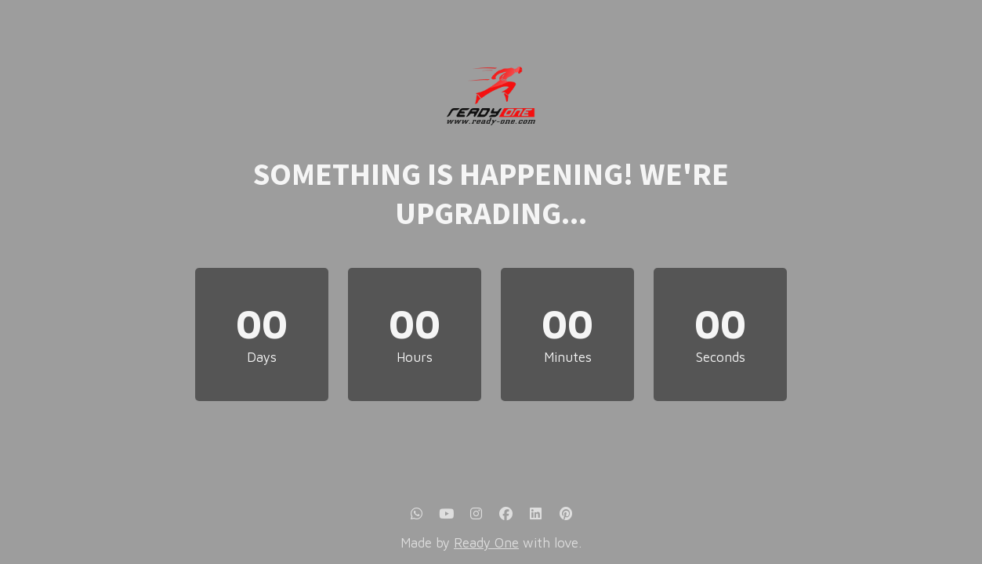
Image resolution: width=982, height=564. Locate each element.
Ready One (486, 543)
